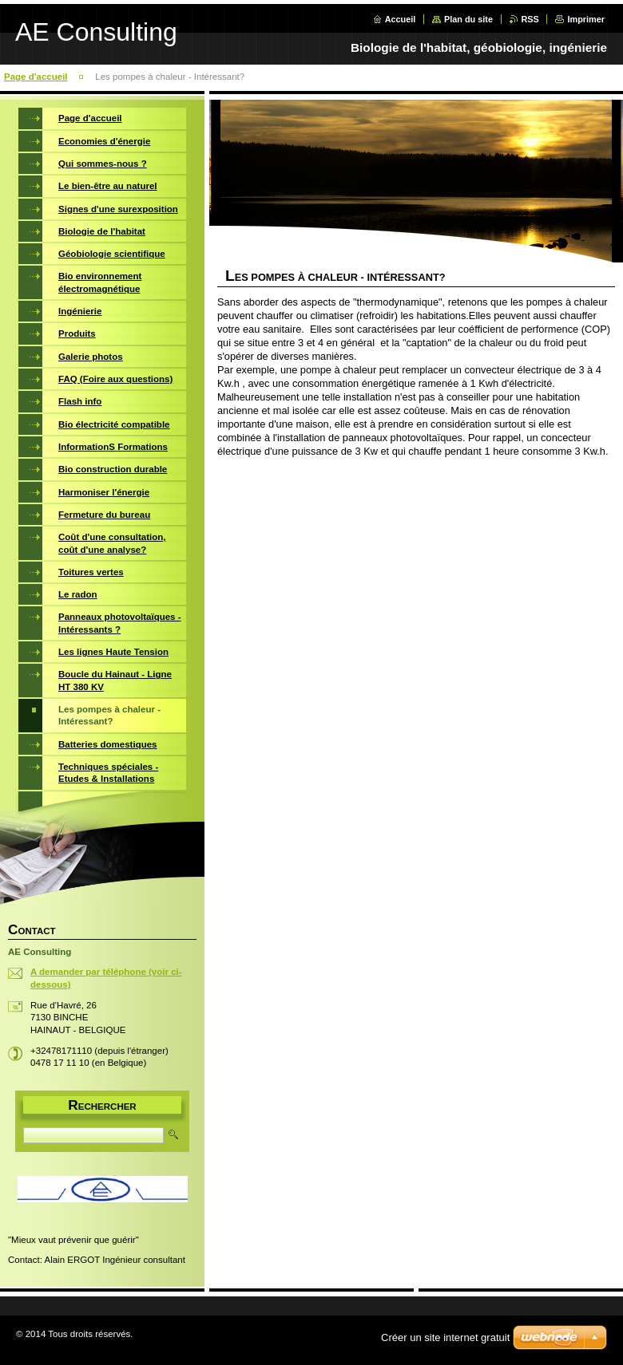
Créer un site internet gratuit (445, 1337)
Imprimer (586, 19)
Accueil (400, 19)
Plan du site (468, 19)
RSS (530, 19)
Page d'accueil (36, 76)
